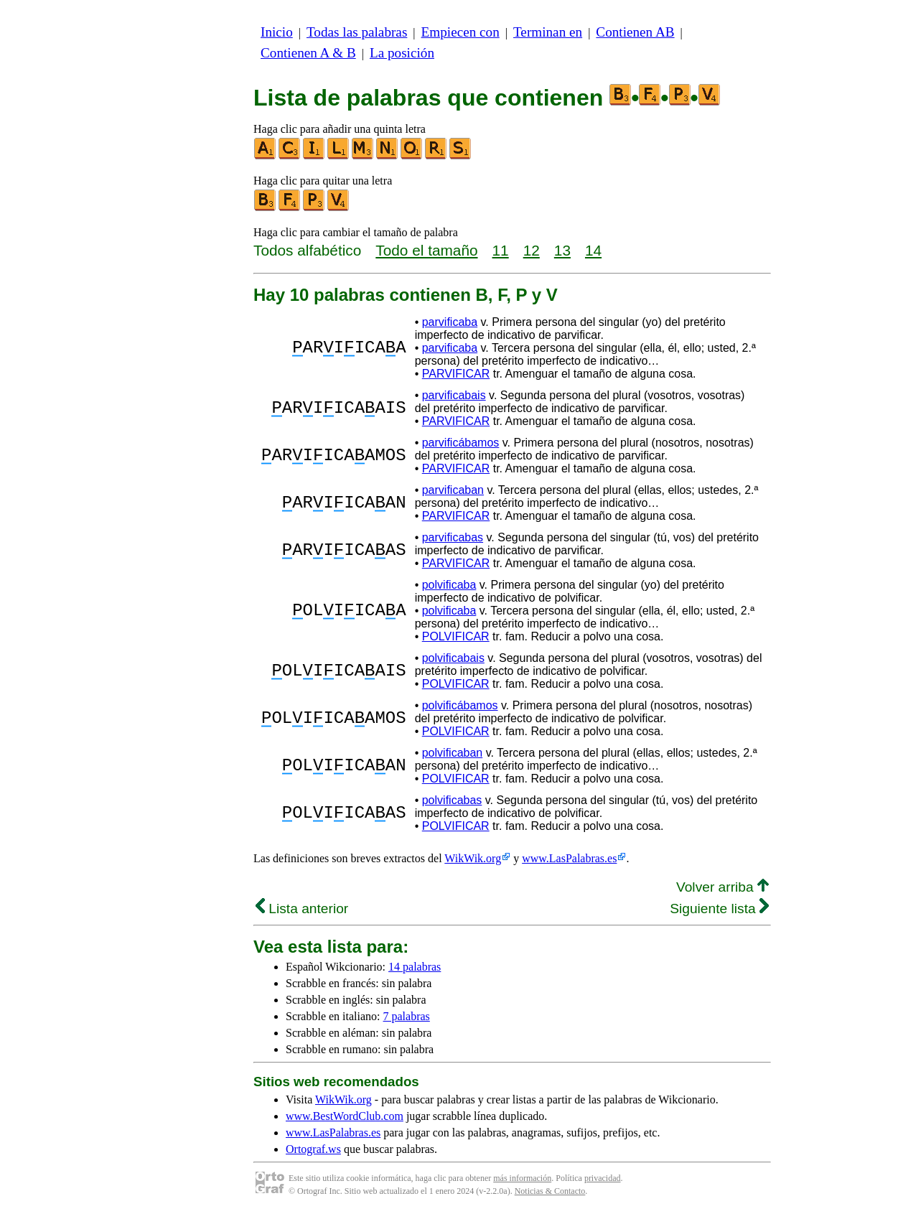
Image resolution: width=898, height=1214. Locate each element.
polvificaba (449, 585)
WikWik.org (472, 858)
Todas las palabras (357, 31)
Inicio (277, 31)
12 (531, 250)
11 (500, 250)
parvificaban (453, 490)
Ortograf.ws (313, 1149)
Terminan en (547, 31)
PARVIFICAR (456, 374)
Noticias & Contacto (550, 1191)
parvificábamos (461, 442)
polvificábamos (460, 705)
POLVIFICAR (456, 636)
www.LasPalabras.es (569, 858)
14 (593, 250)
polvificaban (452, 753)
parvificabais (454, 395)
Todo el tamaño (426, 250)
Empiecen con (460, 31)
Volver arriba (722, 887)
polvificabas (452, 800)
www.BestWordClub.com (344, 1116)
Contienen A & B (308, 52)
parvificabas (452, 537)
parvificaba (449, 322)
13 (562, 250)
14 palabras (414, 967)
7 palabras (406, 1016)
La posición (402, 52)
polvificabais (453, 658)
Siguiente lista (719, 908)
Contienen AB (635, 31)
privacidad (602, 1178)
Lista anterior (302, 908)
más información (522, 1178)
